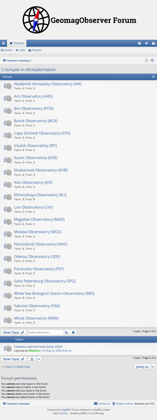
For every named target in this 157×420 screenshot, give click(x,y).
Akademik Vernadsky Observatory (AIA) (48, 83)
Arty (65, 413)
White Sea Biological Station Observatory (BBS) (54, 293)
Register (37, 50)
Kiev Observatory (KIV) (33, 182)
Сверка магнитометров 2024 (38, 346)
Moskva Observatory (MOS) (37, 231)
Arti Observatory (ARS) (33, 96)
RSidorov (34, 350)
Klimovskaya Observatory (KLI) (40, 194)
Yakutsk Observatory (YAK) (37, 305)
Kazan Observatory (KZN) (35, 157)
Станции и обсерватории (28, 69)
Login (22, 50)
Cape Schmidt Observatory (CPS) (42, 133)
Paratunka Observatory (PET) (39, 268)
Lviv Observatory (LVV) (33, 207)
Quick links (4, 44)
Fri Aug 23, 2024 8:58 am (57, 350)
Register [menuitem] (154, 44)
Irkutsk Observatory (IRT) (35, 145)
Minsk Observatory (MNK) (36, 318)
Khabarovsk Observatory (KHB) (40, 170)
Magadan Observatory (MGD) (39, 219)
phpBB (65, 409)
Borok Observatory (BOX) (35, 120)
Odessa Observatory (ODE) (37, 256)
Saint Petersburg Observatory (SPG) (45, 281)
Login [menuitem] (147, 44)
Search (8, 50)
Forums (19, 43)
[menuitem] (139, 43)
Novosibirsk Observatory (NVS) (40, 244)
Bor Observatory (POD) (34, 108)
